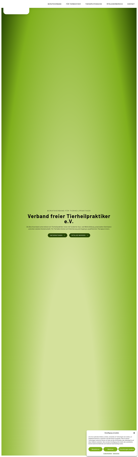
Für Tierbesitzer (72, 4)
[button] (134, 432)
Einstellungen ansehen (126, 449)
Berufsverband (53, 4)
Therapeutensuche (92, 4)
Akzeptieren (95, 449)
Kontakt (129, 4)
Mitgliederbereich (113, 4)
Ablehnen (110, 449)
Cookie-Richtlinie (107, 453)
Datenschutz (116, 453)
